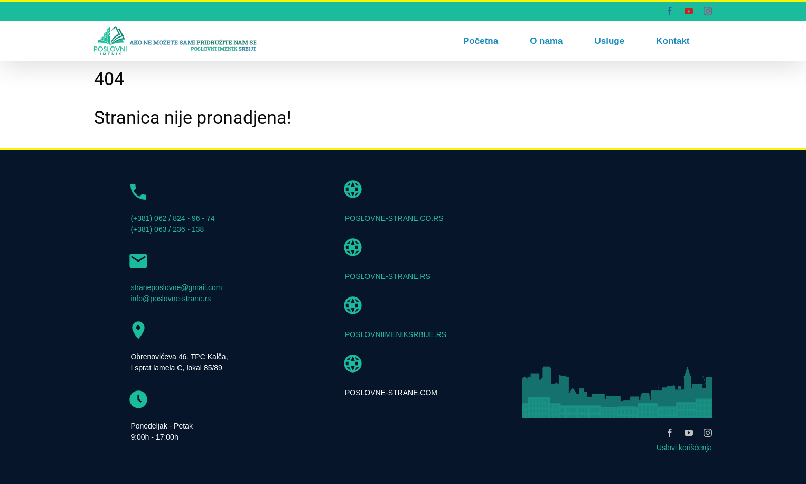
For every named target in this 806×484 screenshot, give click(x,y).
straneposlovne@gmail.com (176, 287)
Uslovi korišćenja (684, 447)
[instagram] (708, 433)
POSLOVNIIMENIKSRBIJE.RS (395, 334)
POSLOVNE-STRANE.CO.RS (394, 218)
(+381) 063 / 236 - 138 (167, 229)
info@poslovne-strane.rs (170, 298)
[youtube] (689, 433)
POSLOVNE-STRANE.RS (387, 276)
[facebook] (670, 433)
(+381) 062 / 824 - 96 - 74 (172, 218)
